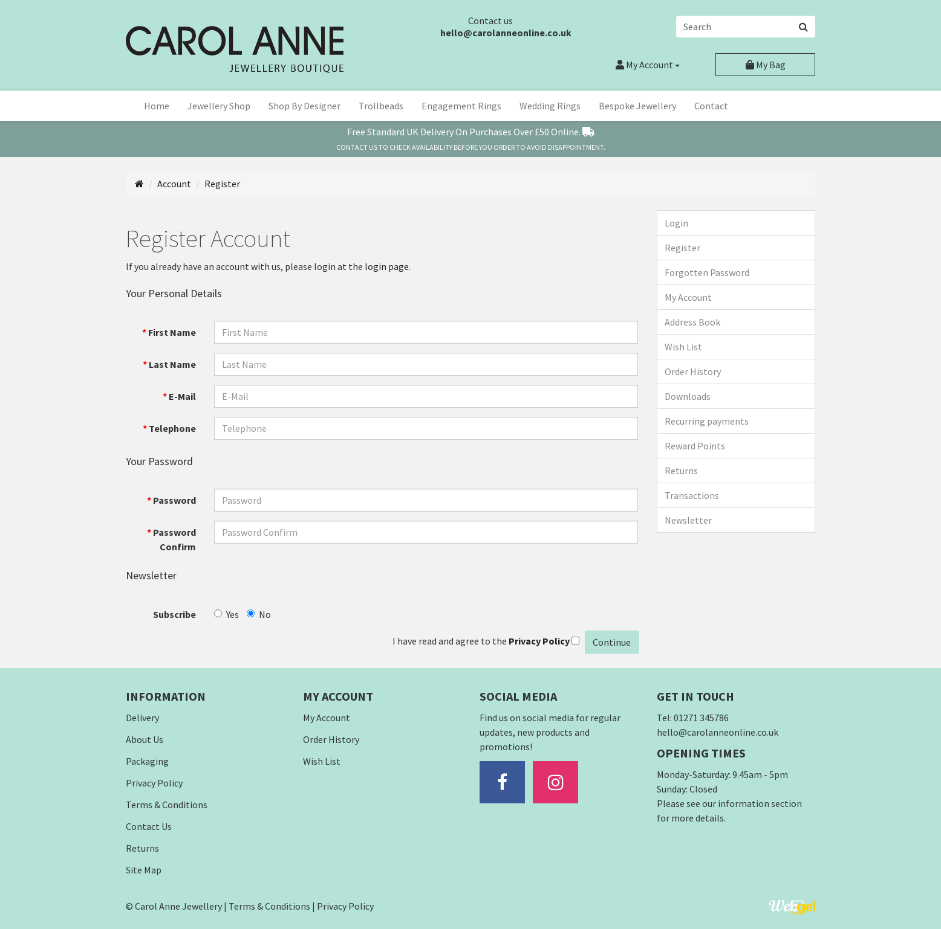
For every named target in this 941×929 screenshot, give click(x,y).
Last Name (172, 364)
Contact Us (149, 826)
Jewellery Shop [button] (218, 106)
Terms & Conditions (166, 805)
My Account (688, 297)
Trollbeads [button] (381, 106)
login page (387, 266)
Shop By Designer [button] (304, 106)
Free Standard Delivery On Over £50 (470, 132)
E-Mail (182, 396)
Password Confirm (174, 539)
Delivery (142, 718)
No (259, 614)
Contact (711, 106)
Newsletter (688, 520)
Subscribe (174, 614)
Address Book (692, 322)
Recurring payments (707, 421)
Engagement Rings (461, 106)
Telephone (172, 428)
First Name (172, 332)
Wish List (683, 347)
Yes (226, 614)
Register (222, 184)
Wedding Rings (550, 106)
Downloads (688, 396)
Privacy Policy (154, 783)
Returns (681, 470)
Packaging (147, 761)
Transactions (692, 495)
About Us (144, 739)
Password (174, 500)
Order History (693, 371)
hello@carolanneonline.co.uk (505, 33)
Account (648, 65)
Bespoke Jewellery (637, 106)
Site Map (143, 870)
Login (676, 223)
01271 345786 (701, 718)
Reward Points (695, 446)
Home (156, 106)
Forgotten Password (707, 272)
